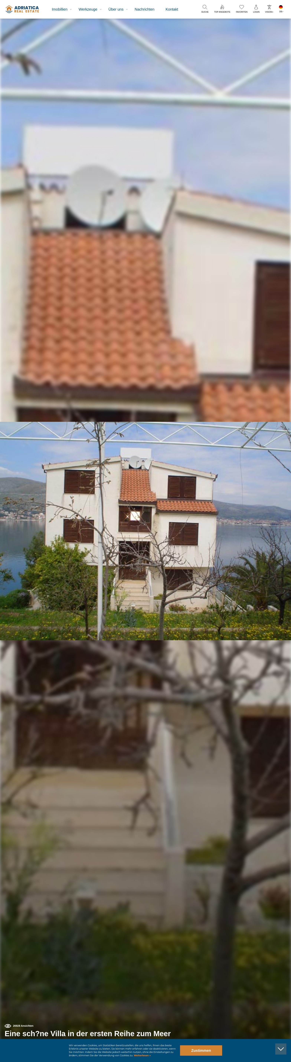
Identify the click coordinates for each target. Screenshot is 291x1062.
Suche (205, 12)
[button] (271, 39)
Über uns (119, 9)
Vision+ (269, 12)
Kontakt (175, 9)
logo (25, 9)
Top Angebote (222, 12)
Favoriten (242, 12)
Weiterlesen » (142, 1055)
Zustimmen (201, 1050)
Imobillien (63, 9)
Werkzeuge (91, 9)
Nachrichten (148, 9)
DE (280, 11)
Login (256, 12)
